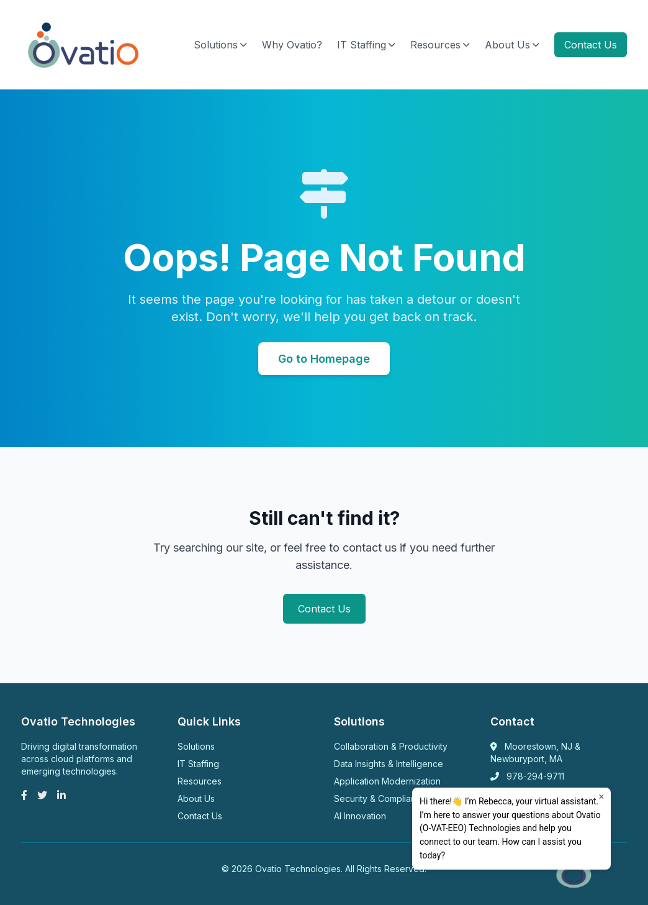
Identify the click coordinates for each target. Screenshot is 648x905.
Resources (440, 45)
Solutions (220, 45)
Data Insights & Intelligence (388, 763)
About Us (512, 45)
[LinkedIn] (61, 795)
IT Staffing (366, 45)
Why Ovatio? (292, 45)
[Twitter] (42, 795)
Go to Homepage (324, 358)
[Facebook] (24, 795)
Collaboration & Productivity (391, 746)
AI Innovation (360, 816)
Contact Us (590, 45)
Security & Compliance (380, 798)
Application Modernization (387, 781)
